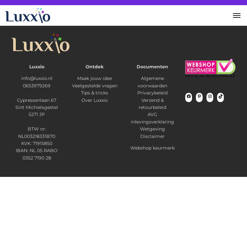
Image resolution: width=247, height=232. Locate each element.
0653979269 (36, 86)
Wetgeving (152, 129)
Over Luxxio (94, 100)
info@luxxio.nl (36, 78)
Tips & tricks (94, 93)
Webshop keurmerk (152, 148)
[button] (237, 15)
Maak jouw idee (94, 78)
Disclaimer (152, 136)
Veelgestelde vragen (94, 86)
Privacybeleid (152, 93)
